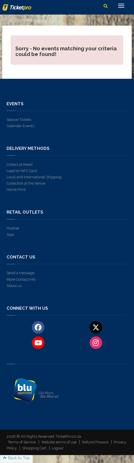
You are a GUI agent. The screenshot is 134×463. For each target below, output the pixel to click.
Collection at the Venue (26, 183)
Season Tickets (19, 119)
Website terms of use (59, 442)
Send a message (20, 273)
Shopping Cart (34, 448)
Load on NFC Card (22, 171)
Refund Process (95, 442)
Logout (57, 448)
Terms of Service (22, 442)
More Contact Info (21, 279)
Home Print (16, 189)
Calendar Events (20, 126)
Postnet (13, 228)
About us (14, 286)
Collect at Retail (20, 164)
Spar (11, 234)
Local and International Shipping (34, 177)
